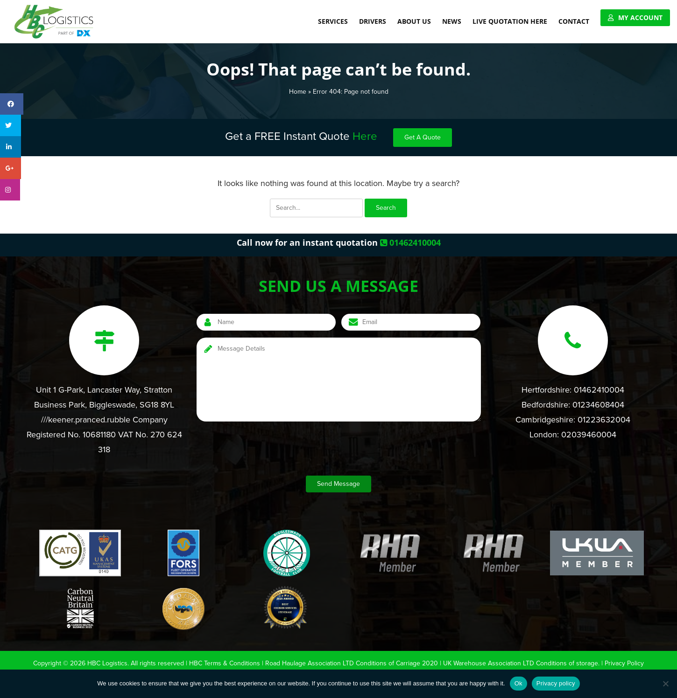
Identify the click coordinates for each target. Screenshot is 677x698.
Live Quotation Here (509, 21)
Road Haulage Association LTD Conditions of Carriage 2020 (352, 663)
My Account (640, 17)
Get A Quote (430, 137)
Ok (518, 683)
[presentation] (267, 450)
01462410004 (410, 242)
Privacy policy (555, 683)
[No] (665, 683)
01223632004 (608, 419)
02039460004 (590, 434)
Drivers (372, 21)
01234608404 (602, 404)
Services (333, 21)
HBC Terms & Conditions (224, 663)
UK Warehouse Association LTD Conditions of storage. (523, 663)
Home (293, 91)
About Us (414, 21)
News (451, 21)
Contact (573, 21)
